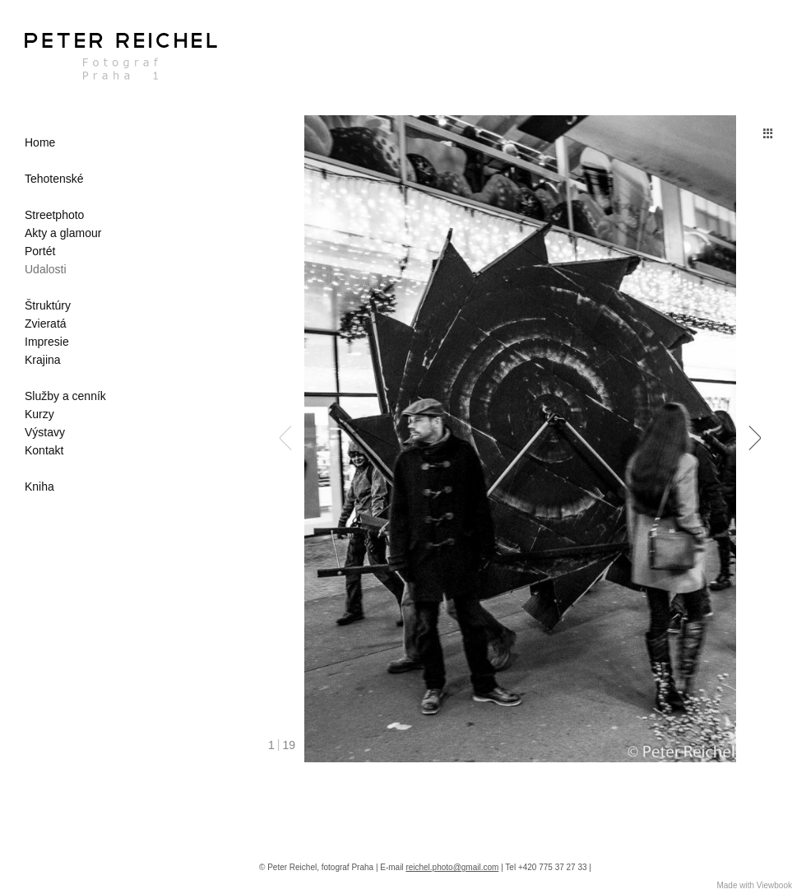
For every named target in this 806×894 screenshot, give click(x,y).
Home (40, 142)
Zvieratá (46, 323)
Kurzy (39, 414)
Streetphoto (54, 214)
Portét (40, 251)
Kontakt (44, 450)
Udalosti (46, 269)
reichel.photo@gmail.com (451, 867)
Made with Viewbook (754, 885)
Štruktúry (48, 305)
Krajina (43, 359)
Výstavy (45, 432)
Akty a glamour (63, 233)
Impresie (47, 341)
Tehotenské (54, 178)
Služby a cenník (65, 396)
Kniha (39, 486)
